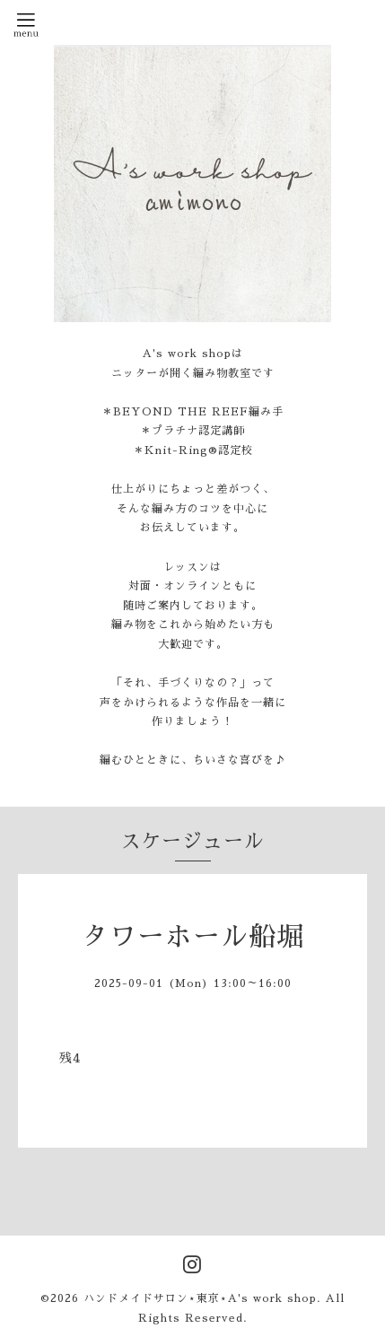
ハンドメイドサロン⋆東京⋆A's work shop (200, 1298)
